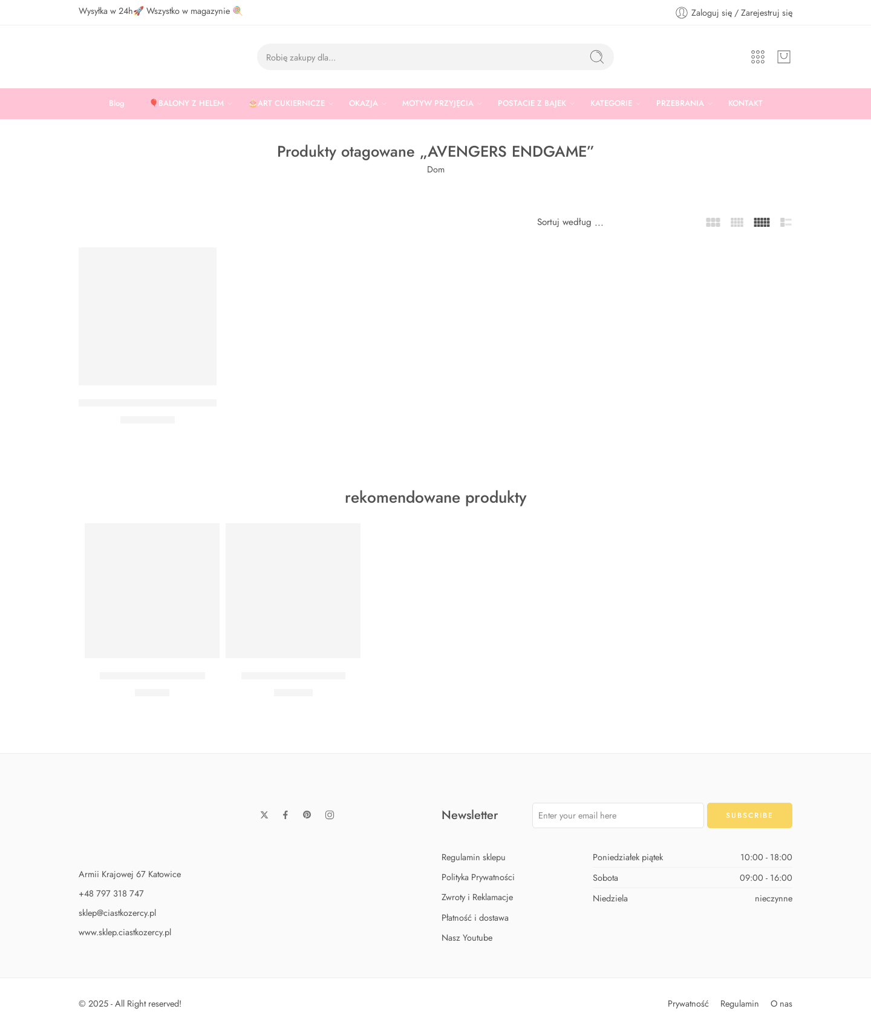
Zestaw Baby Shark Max (293, 675)
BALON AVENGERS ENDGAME (150, 403)
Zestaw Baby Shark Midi (152, 675)
